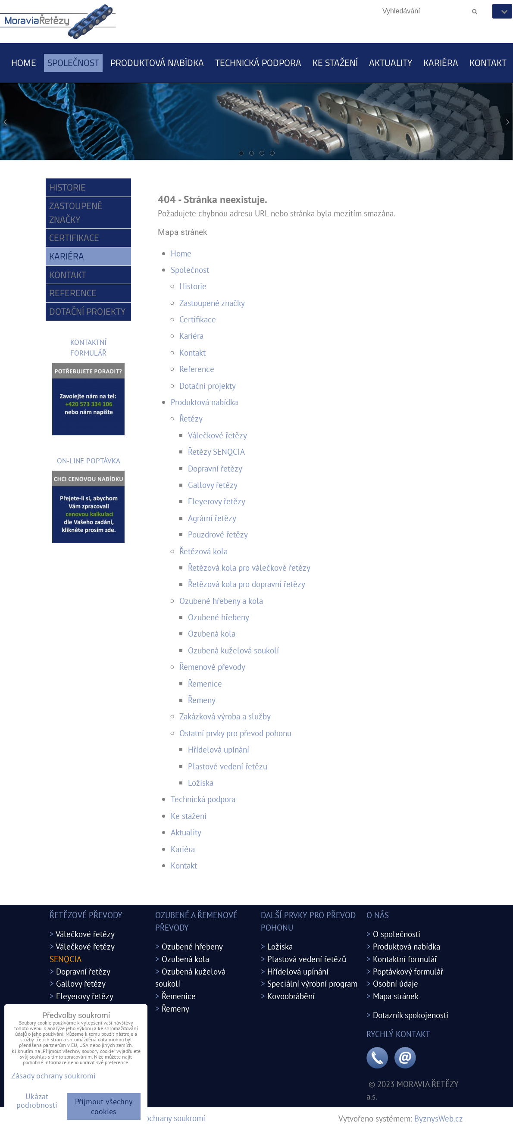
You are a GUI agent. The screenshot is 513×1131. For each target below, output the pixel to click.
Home (23, 62)
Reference (196, 368)
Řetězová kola (203, 551)
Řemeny (202, 699)
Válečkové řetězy (217, 435)
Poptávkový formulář (408, 971)
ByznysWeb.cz (438, 1118)
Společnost (73, 62)
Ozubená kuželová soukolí (233, 650)
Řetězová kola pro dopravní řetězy (246, 583)
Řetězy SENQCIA (216, 451)
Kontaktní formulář (405, 958)
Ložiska (200, 782)
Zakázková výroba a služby (225, 716)
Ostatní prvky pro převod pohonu (235, 733)
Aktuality (390, 62)
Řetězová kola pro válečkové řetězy (249, 567)
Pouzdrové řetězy (218, 534)
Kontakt (488, 62)
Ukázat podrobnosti (36, 1100)
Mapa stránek (396, 995)
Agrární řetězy (212, 517)
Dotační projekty (207, 385)
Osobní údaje (395, 983)
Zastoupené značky (212, 302)
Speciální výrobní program (312, 983)
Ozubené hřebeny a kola (221, 600)
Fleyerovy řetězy (216, 501)
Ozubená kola (211, 633)
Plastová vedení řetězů (306, 958)
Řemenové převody (212, 666)
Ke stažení (335, 62)
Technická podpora (258, 62)
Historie (192, 286)
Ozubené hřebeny (218, 617)
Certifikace (197, 319)
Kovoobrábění (291, 995)
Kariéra (440, 62)
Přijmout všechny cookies (103, 1106)
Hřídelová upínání (218, 749)
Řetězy (191, 418)
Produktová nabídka (157, 62)
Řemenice (205, 683)
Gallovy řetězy (213, 484)
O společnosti (396, 933)
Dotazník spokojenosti (410, 1014)
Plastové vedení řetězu (227, 766)
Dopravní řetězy (215, 468)
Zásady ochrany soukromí (162, 1117)
